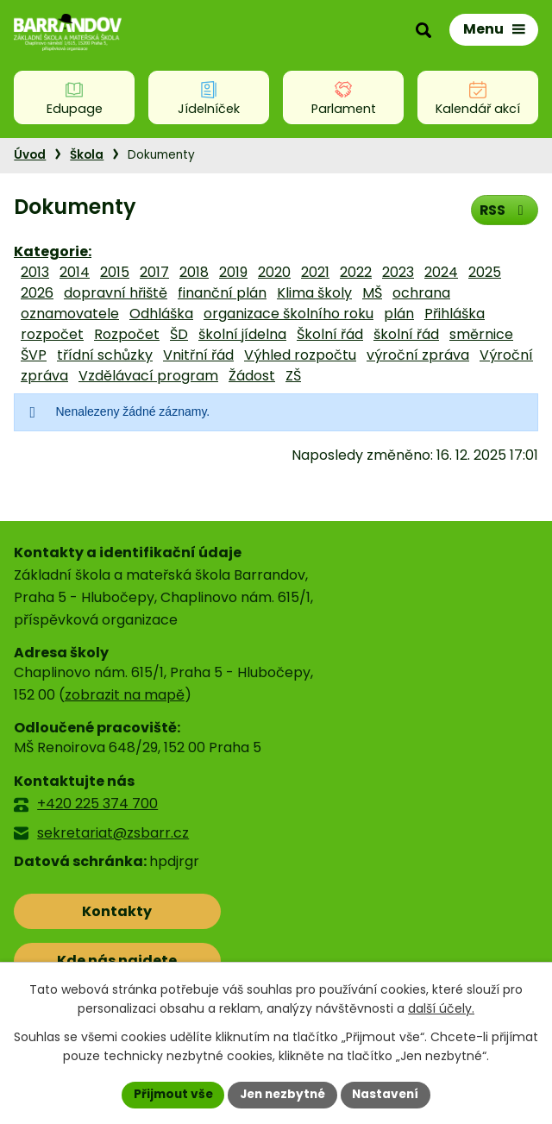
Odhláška (161, 313)
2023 (398, 272)
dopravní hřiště (115, 293)
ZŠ (293, 376)
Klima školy (314, 293)
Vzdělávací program (148, 376)
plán (399, 313)
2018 (194, 272)
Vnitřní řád (198, 355)
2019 (233, 272)
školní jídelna (242, 334)
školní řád (406, 334)
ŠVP (34, 355)
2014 (75, 272)
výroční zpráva (418, 355)
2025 (484, 272)
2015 (114, 272)
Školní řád (330, 334)
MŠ (372, 293)
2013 (35, 272)
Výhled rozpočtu (300, 355)
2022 (356, 272)
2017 (154, 272)
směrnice (481, 334)
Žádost (252, 376)
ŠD (179, 334)
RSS (503, 209)
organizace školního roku (288, 313)
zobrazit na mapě (125, 695)
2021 (315, 272)
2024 (441, 272)
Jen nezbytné (282, 1093)
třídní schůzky (105, 355)
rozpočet (52, 334)
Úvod (30, 155)
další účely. (441, 1008)
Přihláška (454, 313)
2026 (37, 293)
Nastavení (389, 1093)
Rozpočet (127, 334)
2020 (274, 272)
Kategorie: (52, 251)
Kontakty (90, 911)
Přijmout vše (169, 1093)
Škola (87, 155)
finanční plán (222, 293)
